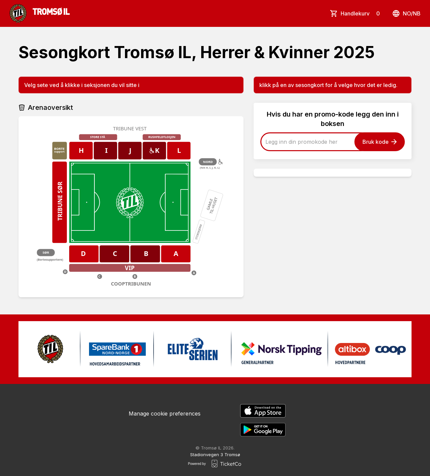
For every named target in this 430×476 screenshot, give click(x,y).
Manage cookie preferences (165, 413)
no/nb (406, 13)
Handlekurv (362, 13)
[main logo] (39, 13)
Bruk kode (379, 141)
